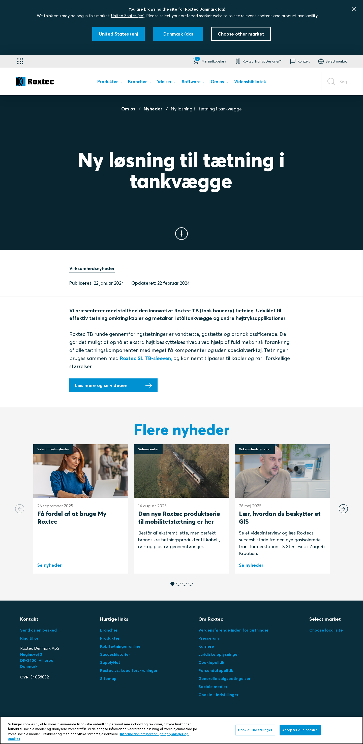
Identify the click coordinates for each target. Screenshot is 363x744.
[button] (209, 61)
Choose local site (326, 630)
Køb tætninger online (120, 646)
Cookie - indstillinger (218, 694)
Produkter (109, 638)
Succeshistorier (115, 654)
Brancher (108, 630)
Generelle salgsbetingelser (224, 678)
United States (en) (127, 15)
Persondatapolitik (215, 670)
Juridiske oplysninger (218, 654)
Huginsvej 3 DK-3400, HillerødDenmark (36, 660)
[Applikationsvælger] (20, 61)
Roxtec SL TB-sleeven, (146, 358)
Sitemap (108, 678)
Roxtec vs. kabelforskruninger (129, 670)
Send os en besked (38, 630)
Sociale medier (212, 686)
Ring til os (29, 638)
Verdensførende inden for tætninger (233, 630)
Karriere (206, 646)
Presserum (208, 638)
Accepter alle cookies (300, 730)
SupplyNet (110, 662)
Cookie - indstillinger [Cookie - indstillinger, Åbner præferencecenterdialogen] (255, 730)
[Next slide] (343, 508)
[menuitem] (109, 82)
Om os (128, 109)
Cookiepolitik (211, 662)
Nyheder (153, 109)
